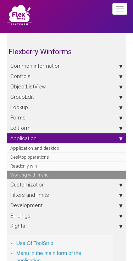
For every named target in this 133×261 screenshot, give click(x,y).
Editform (66, 128)
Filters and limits (66, 195)
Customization (66, 184)
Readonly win (23, 166)
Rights (66, 226)
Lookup (66, 107)
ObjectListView (66, 86)
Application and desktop (34, 148)
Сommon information (66, 66)
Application (66, 138)
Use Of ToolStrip (35, 243)
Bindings (66, 215)
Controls (66, 76)
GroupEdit (66, 97)
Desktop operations (29, 157)
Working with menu (29, 175)
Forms (66, 117)
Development (66, 205)
